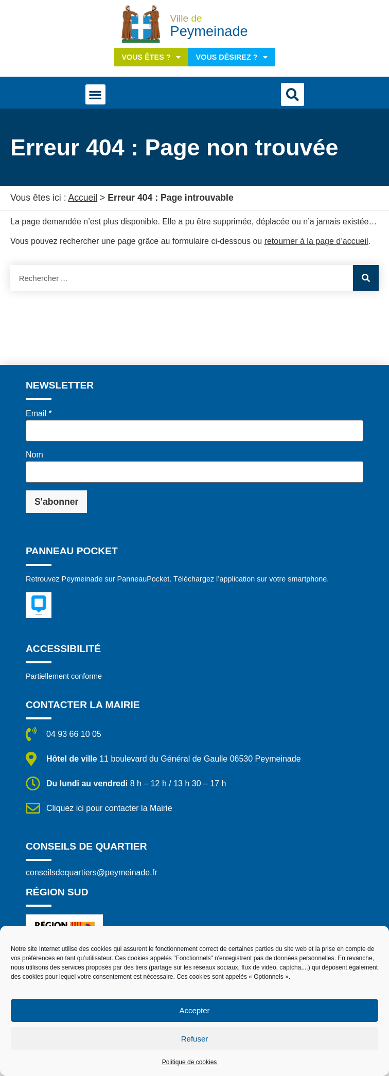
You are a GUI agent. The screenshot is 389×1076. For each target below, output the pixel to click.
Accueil (82, 197)
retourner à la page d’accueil (316, 241)
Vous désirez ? (232, 57)
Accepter (194, 1010)
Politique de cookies (189, 1062)
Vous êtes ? (150, 57)
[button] (95, 94)
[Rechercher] (366, 278)
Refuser (194, 1038)
